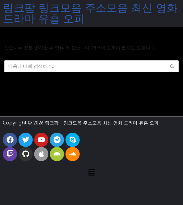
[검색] (85, 66)
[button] (91, 173)
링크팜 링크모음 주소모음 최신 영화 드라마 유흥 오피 (90, 13)
